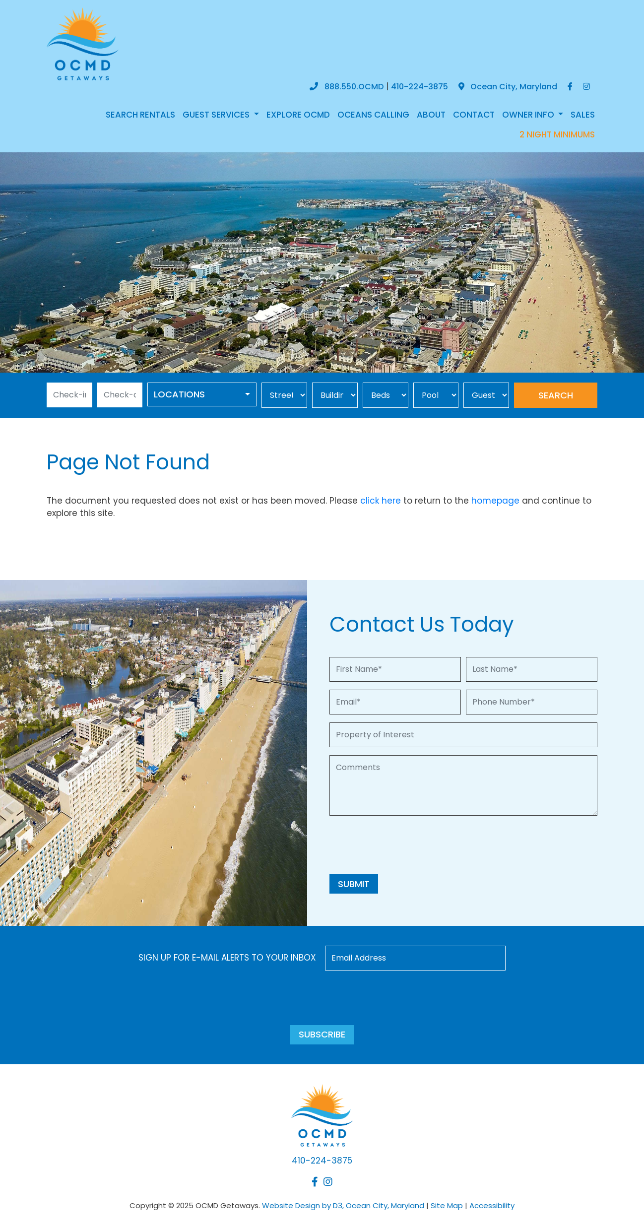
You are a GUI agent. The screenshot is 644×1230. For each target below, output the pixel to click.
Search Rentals (140, 115)
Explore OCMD (298, 115)
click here (380, 501)
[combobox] (202, 394)
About (431, 115)
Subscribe (322, 1034)
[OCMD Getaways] (83, 43)
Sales (583, 115)
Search (555, 395)
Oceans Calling (373, 115)
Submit (354, 884)
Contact (474, 115)
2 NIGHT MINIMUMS (557, 134)
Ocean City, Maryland (507, 86)
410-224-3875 (419, 86)
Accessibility (492, 1205)
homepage (495, 501)
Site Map (447, 1205)
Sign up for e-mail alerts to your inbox (227, 958)
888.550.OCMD (354, 86)
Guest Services (217, 115)
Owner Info (529, 115)
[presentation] (404, 843)
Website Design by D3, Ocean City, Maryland (343, 1205)
